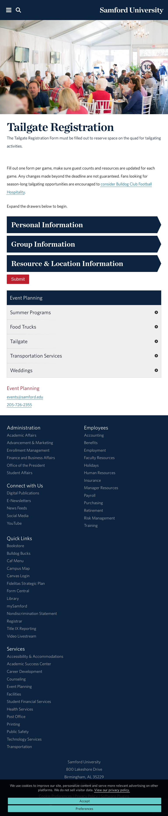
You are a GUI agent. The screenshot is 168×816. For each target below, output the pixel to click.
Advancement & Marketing (30, 442)
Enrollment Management (28, 450)
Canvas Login (18, 575)
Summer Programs (30, 312)
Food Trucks (23, 326)
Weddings (21, 370)
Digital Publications (23, 492)
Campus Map (18, 568)
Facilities (14, 694)
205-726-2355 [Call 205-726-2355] (19, 404)
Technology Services (24, 739)
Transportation (19, 746)
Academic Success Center (29, 663)
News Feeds (17, 508)
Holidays (91, 465)
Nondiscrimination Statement (32, 613)
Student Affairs (19, 472)
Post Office (16, 716)
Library (13, 598)
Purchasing (93, 502)
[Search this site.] (18, 9)
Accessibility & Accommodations (35, 656)
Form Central (18, 590)
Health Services (20, 709)
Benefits (91, 442)
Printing (13, 724)
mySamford (17, 606)
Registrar (14, 621)
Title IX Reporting (21, 628)
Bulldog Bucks (18, 553)
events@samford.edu (25, 396)
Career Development (24, 671)
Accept (84, 801)
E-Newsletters (19, 500)
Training (91, 525)
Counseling (16, 679)
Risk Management (99, 518)
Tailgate (19, 341)
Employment (95, 450)
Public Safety (18, 731)
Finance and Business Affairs (31, 457)
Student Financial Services (29, 701)
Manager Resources (101, 487)
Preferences (84, 808)
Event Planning (26, 297)
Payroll (89, 495)
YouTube (14, 523)
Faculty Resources (99, 457)
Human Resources (99, 472)
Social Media (17, 515)
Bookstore (15, 545)
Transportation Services (36, 355)
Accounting (94, 435)
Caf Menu (15, 560)
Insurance (92, 480)
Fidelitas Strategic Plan (26, 583)
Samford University (84, 761)
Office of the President (26, 465)
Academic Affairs (21, 435)
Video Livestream (21, 636)
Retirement (93, 510)
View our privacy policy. (112, 790)
